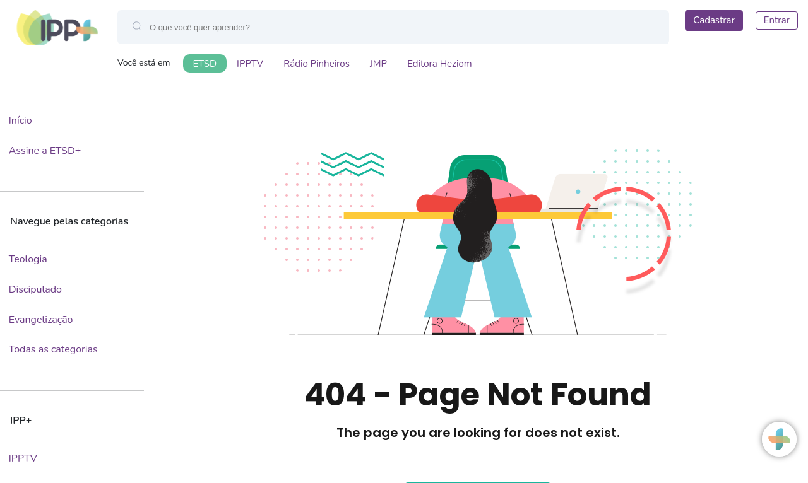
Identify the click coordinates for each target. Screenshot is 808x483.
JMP (378, 63)
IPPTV (250, 63)
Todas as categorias (53, 349)
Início (20, 120)
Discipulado (35, 289)
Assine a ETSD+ (45, 151)
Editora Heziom (439, 63)
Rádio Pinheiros (316, 63)
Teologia (28, 259)
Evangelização (41, 320)
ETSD (205, 63)
